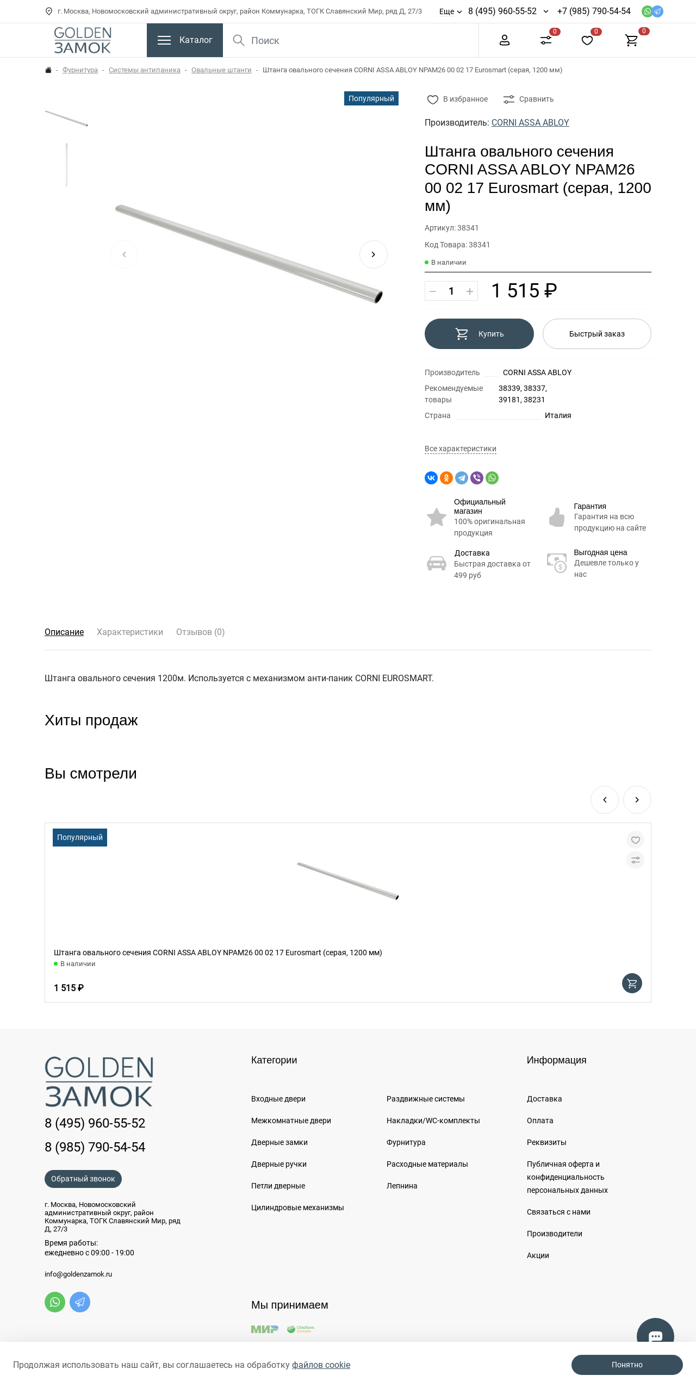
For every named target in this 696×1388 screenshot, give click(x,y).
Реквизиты (547, 1142)
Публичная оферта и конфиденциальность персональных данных (567, 1177)
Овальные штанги (221, 70)
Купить (479, 333)
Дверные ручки (279, 1164)
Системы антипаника (145, 70)
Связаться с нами (559, 1212)
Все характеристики (460, 449)
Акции (538, 1255)
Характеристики (130, 632)
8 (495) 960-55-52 (502, 11)
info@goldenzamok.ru (78, 1274)
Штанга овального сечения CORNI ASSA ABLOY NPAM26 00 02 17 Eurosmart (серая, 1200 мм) (218, 952)
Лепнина (402, 1185)
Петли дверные (278, 1185)
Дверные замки (279, 1142)
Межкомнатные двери (291, 1120)
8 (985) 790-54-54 (95, 1147)
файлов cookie (321, 1365)
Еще (446, 11)
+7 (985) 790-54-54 (594, 11)
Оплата (540, 1120)
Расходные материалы (427, 1164)
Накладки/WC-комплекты (433, 1120)
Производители (554, 1233)
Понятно (627, 1364)
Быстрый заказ (597, 333)
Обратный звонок (83, 1178)
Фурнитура (80, 70)
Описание (64, 632)
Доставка (472, 553)
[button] (373, 254)
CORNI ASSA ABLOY (530, 122)
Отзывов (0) (200, 632)
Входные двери (278, 1098)
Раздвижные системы (426, 1098)
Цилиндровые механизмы (297, 1207)
